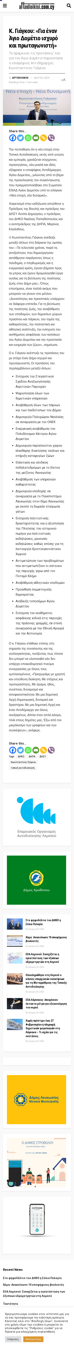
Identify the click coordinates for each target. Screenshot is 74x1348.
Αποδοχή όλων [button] (33, 1339)
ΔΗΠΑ (32, 756)
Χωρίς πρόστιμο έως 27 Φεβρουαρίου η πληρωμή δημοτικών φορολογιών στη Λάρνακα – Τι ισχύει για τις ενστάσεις (43, 1028)
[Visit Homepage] (36, 6)
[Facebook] (12, 137)
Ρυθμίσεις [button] (13, 1339)
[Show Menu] (5, 6)
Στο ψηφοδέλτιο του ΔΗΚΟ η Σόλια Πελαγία (32, 1278)
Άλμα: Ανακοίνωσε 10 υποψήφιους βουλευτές (33, 1284)
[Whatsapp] (28, 137)
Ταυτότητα (10, 1303)
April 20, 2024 (41, 77)
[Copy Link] (43, 137)
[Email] (35, 137)
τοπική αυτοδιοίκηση (23, 768)
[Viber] (51, 137)
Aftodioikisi (20, 77)
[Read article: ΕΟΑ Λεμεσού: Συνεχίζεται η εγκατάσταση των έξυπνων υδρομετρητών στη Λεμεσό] (15, 958)
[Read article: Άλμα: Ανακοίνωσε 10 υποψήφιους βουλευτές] (15, 941)
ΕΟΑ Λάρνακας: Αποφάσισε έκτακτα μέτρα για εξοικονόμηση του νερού (46, 1003)
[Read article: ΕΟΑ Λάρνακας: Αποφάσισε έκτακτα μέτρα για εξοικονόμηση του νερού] (15, 1003)
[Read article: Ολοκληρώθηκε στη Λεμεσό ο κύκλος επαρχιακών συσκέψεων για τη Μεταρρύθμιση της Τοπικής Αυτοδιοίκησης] (15, 978)
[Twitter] (20, 137)
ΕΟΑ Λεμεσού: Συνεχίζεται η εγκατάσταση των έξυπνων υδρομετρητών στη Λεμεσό (42, 958)
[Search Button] (69, 6)
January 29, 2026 (35, 929)
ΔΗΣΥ (43, 756)
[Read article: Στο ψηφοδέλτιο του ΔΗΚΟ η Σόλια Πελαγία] (15, 924)
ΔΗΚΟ (21, 756)
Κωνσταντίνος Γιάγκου (23, 762)
